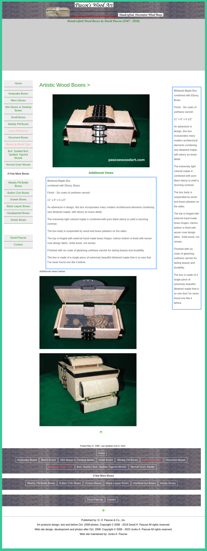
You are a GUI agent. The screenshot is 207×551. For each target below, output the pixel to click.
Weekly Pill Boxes (18, 124)
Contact (18, 244)
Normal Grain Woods (18, 164)
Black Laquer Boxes (18, 206)
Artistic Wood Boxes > (64, 85)
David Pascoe (18, 237)
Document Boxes (18, 137)
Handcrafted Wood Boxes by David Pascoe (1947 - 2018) (103, 21)
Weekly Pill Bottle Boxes (41, 483)
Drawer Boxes (18, 199)
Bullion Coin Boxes (18, 192)
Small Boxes (18, 117)
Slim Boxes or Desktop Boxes (77, 460)
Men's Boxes (18, 100)
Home (18, 83)
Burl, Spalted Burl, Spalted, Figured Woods (18, 154)
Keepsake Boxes (18, 93)
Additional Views (101, 172)
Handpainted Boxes (18, 213)
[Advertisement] (103, 48)
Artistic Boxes (18, 220)
